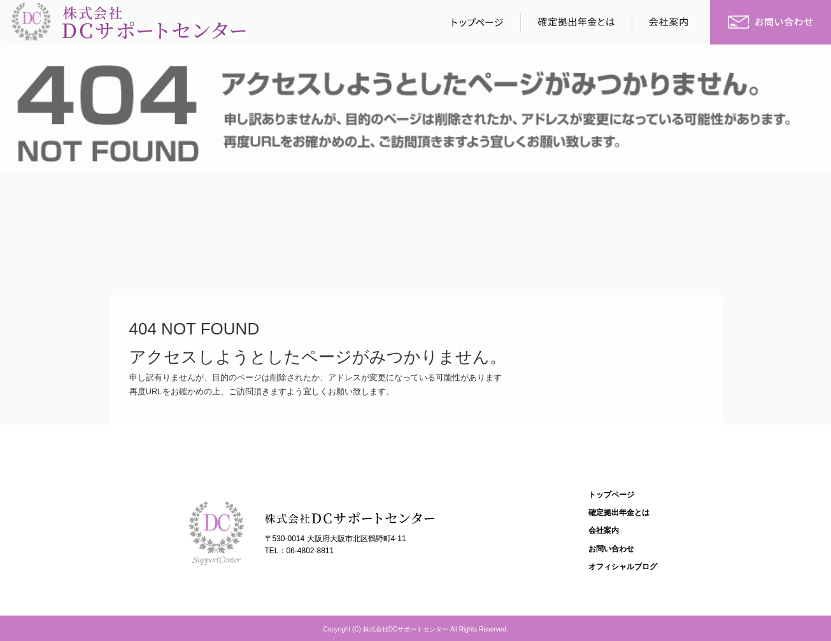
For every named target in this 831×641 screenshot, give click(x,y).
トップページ (474, 22)
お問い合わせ (770, 22)
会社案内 (672, 22)
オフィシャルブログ (622, 566)
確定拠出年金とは (576, 22)
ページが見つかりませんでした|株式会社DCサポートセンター (104, 60)
